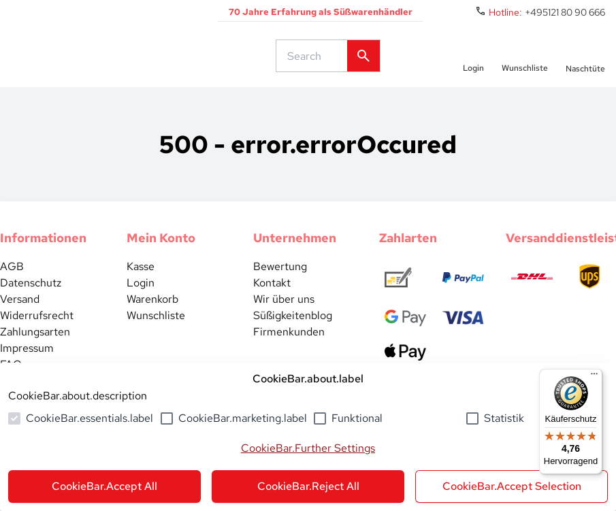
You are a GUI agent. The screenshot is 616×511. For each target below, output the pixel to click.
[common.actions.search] (314, 66)
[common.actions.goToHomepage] (119, 67)
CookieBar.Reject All (308, 486)
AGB (12, 288)
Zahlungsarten (35, 353)
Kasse (141, 288)
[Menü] (594, 377)
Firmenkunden (289, 353)
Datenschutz (30, 304)
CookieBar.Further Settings (308, 448)
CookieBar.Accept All (104, 486)
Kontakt (272, 304)
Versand (19, 321)
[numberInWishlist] (524, 67)
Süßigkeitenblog (292, 337)
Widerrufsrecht (37, 337)
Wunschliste (156, 337)
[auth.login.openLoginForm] (473, 67)
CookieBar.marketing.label (242, 418)
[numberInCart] (585, 67)
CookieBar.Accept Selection (511, 486)
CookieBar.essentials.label (89, 418)
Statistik (504, 418)
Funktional (357, 418)
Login (141, 304)
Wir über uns (283, 321)
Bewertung (280, 288)
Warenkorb (152, 321)
